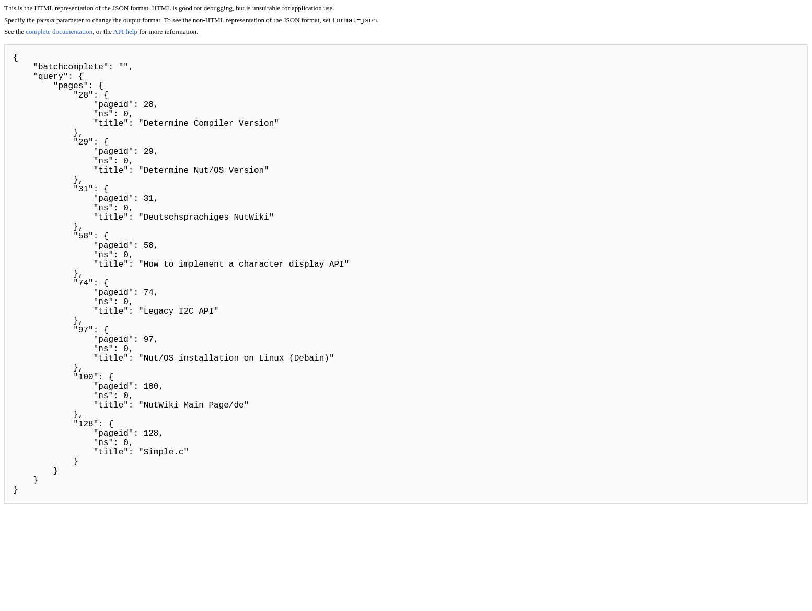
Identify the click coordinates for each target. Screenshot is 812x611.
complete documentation (59, 33)
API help (125, 33)
